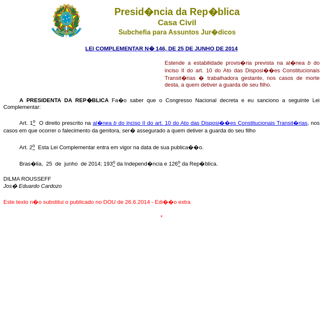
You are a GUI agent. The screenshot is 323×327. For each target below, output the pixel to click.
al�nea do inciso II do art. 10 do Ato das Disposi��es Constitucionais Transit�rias (200, 123)
